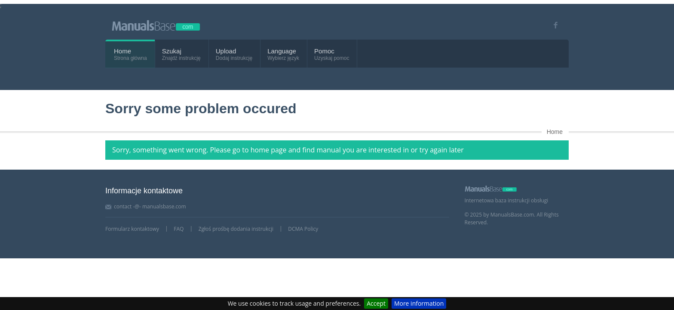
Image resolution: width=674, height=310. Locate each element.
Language (281, 51)
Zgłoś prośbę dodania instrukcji (236, 228)
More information (419, 303)
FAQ (179, 228)
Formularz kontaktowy (132, 228)
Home (122, 51)
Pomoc (324, 51)
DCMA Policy (303, 228)
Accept (376, 303)
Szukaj (171, 51)
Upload (226, 51)
